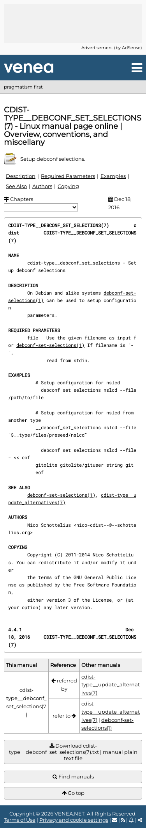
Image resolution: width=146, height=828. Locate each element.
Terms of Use (19, 820)
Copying (68, 186)
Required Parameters (68, 176)
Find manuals (73, 776)
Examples (113, 176)
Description (20, 176)
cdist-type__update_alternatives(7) (110, 684)
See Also (16, 186)
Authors (42, 186)
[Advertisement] (73, 23)
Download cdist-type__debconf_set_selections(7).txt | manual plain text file (73, 752)
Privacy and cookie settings (73, 820)
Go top (73, 793)
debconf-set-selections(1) (50, 345)
